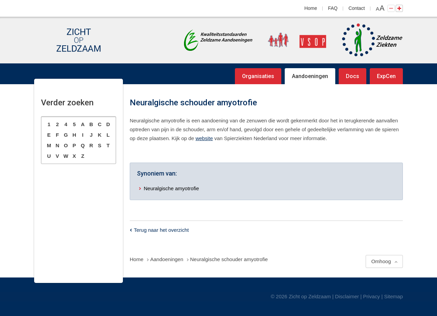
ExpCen (386, 76)
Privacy (371, 296)
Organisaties (258, 76)
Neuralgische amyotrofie (171, 188)
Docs (352, 76)
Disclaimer (347, 296)
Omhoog (381, 261)
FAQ (333, 8)
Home (311, 8)
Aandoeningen (310, 76)
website (204, 138)
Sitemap (393, 296)
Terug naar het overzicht (161, 230)
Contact (357, 8)
